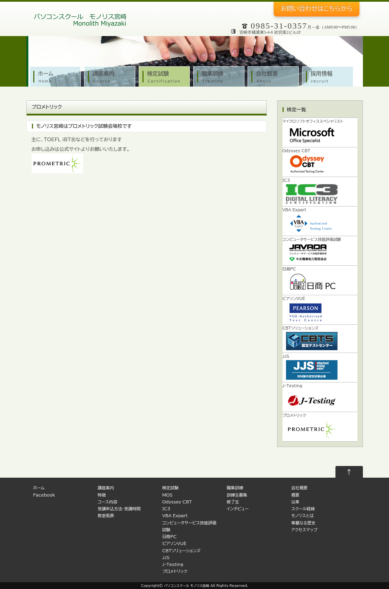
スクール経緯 (302, 509)
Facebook (44, 495)
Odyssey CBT (177, 502)
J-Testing (172, 564)
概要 (295, 495)
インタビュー (238, 509)
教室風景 (106, 516)
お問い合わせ (316, 8)
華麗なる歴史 (303, 523)
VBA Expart (174, 516)
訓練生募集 (237, 495)
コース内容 (107, 502)
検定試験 (166, 77)
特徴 (102, 495)
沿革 (295, 502)
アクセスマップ (304, 530)
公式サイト (70, 149)
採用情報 (329, 77)
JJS (165, 557)
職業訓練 (220, 77)
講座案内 (111, 77)
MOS (167, 495)
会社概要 (274, 77)
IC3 (166, 509)
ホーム (56, 77)
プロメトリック (47, 106)
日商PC (169, 536)
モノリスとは (302, 516)
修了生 (233, 502)
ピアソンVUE (174, 543)
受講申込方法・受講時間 (119, 509)
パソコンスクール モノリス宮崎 (186, 585)
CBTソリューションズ (181, 551)
